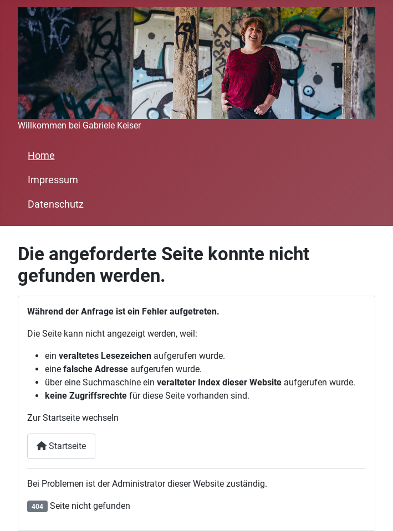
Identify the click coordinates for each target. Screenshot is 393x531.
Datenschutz (56, 204)
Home (41, 155)
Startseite (61, 446)
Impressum (53, 179)
